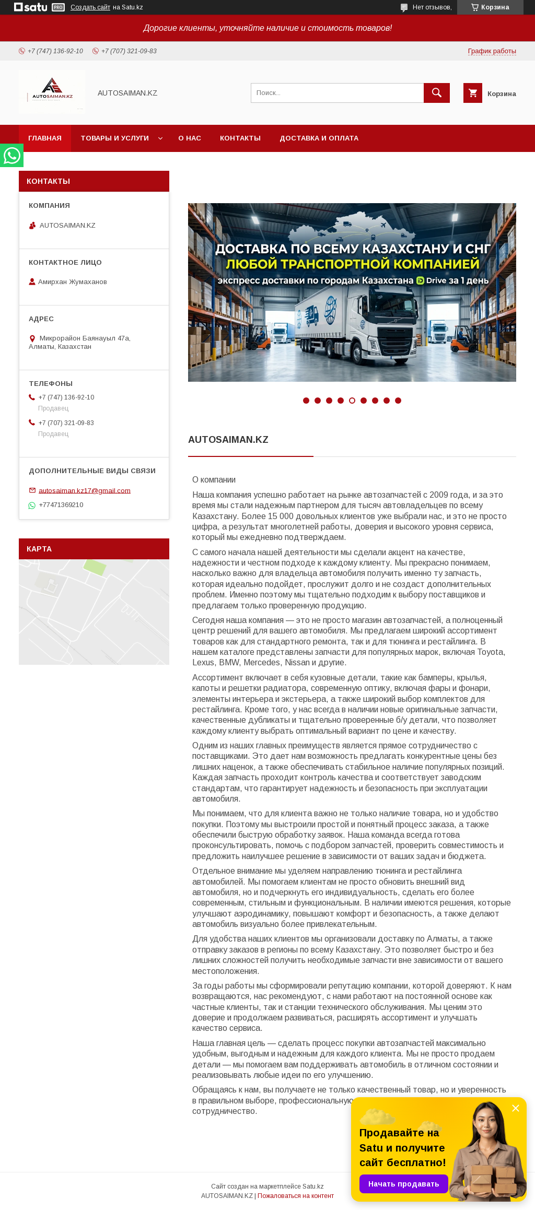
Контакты (240, 138)
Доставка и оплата (319, 138)
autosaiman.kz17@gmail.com (85, 490)
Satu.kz (313, 1186)
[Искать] (437, 93)
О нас (189, 138)
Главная (45, 138)
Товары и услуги (114, 138)
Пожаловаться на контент (296, 1196)
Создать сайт (90, 7)
